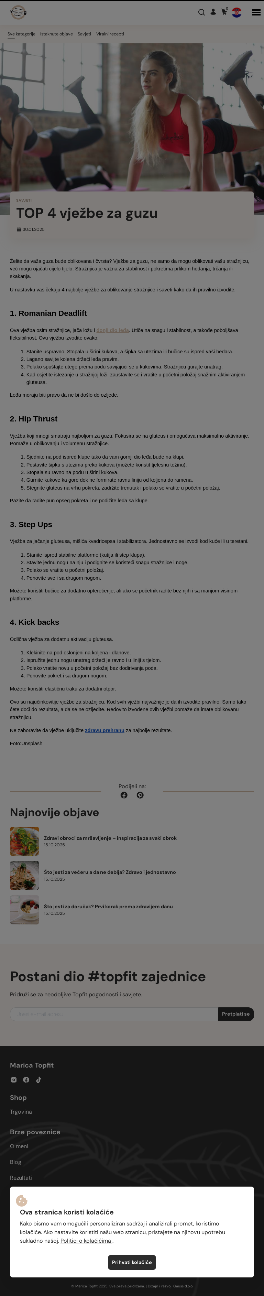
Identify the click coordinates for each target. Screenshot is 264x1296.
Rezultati (21, 1177)
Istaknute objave (56, 34)
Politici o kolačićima (86, 1240)
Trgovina (21, 1111)
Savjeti (84, 34)
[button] (256, 12)
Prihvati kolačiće (132, 1262)
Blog (15, 1162)
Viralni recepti (110, 34)
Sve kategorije (21, 34)
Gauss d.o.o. (183, 1286)
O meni (19, 1146)
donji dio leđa (113, 330)
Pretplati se (236, 1014)
